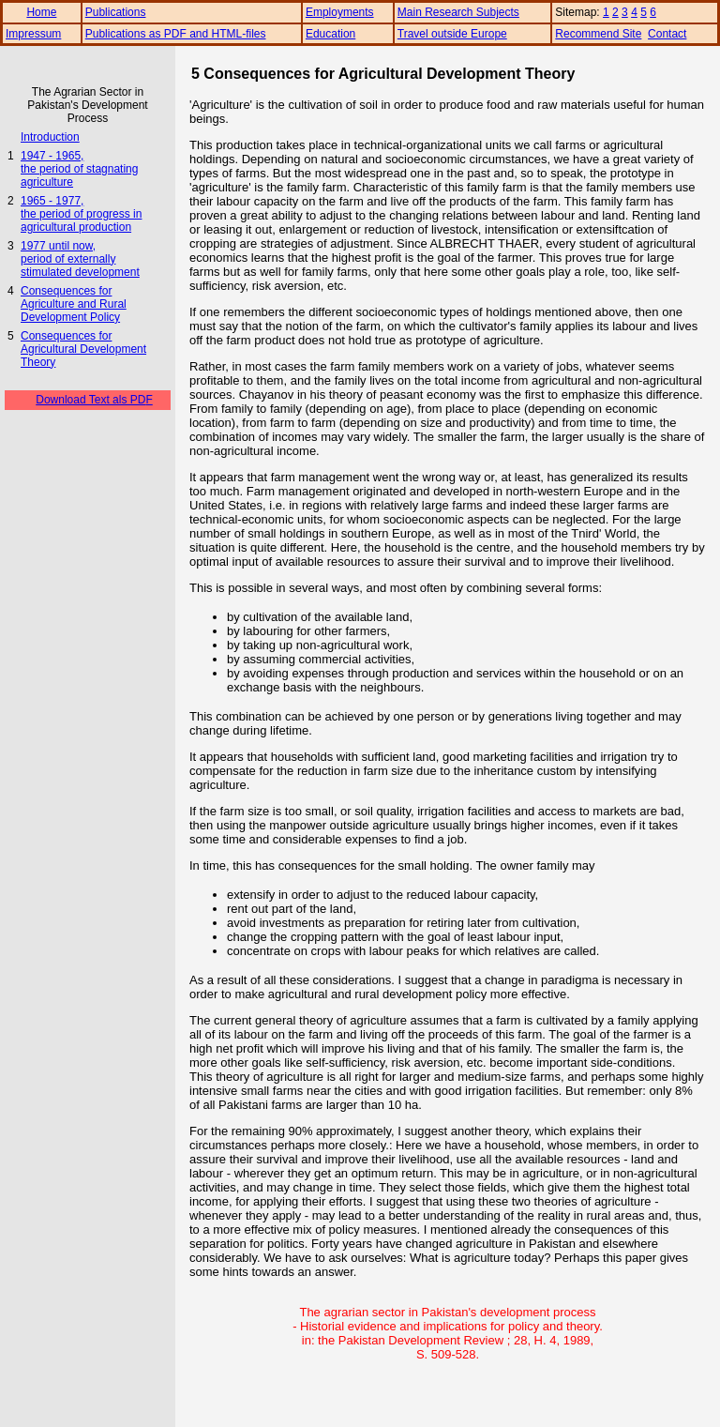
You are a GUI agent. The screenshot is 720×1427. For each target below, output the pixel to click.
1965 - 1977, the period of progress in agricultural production (81, 214)
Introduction (50, 137)
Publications (115, 12)
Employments (340, 12)
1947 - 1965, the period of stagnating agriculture (79, 169)
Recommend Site (598, 33)
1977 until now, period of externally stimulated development (80, 259)
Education (330, 33)
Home (41, 12)
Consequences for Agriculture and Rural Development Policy (74, 304)
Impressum (33, 33)
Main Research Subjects (458, 12)
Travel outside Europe (452, 33)
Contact (667, 33)
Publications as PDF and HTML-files (175, 33)
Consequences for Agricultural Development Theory (83, 349)
